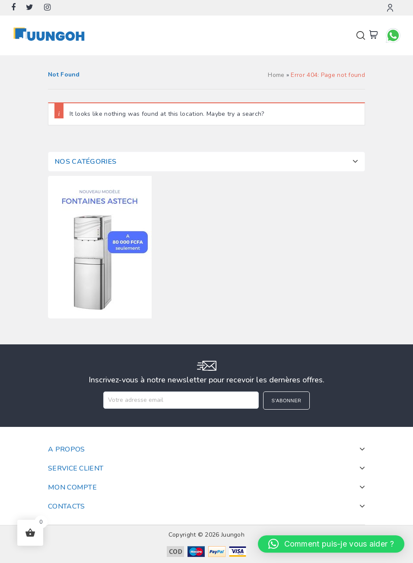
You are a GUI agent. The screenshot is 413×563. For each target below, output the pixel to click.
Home (276, 75)
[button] (331, 544)
